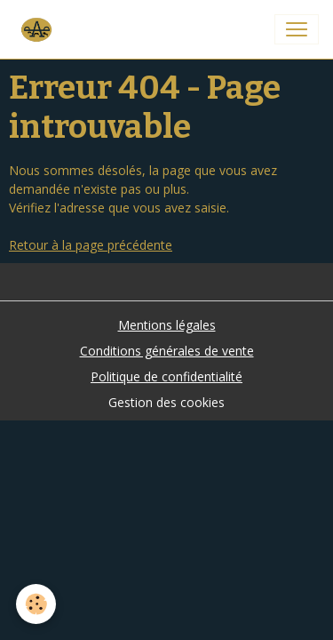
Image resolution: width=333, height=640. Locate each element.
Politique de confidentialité (166, 376)
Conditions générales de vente (167, 350)
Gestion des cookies (166, 402)
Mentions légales (167, 324)
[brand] (39, 29)
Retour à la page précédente (90, 244)
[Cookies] (36, 604)
